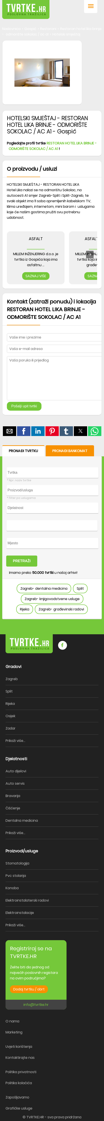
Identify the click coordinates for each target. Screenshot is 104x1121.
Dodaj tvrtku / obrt (29, 989)
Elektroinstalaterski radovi (27, 900)
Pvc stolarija (16, 875)
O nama (12, 1021)
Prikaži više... (15, 740)
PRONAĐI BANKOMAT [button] (69, 450)
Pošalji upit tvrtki (24, 406)
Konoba (12, 888)
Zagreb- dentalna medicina (43, 588)
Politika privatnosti (21, 1071)
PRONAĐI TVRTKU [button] (23, 450)
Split (80, 588)
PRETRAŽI (22, 561)
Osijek (10, 716)
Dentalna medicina (22, 820)
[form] (52, 532)
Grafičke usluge (19, 1108)
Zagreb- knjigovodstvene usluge (52, 598)
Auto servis (15, 783)
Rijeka (24, 609)
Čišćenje (13, 808)
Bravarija (13, 795)
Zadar (11, 728)
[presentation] (90, 254)
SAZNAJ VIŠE (36, 276)
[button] (90, 6)
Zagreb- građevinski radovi (61, 609)
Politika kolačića (19, 1082)
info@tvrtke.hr (36, 1004)
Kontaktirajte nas (20, 1057)
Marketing (14, 1032)
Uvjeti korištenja (19, 1046)
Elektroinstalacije (20, 912)
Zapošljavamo (17, 1097)
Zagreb (12, 678)
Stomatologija (17, 863)
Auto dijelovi (16, 771)
